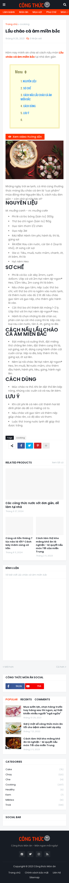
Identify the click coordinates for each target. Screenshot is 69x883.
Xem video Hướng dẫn (27, 137)
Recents (26, 699)
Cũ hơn (60, 667)
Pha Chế (51, 12)
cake (34, 769)
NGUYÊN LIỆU (29, 81)
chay (34, 775)
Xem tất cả (57, 462)
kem (34, 795)
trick (34, 805)
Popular (12, 699)
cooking (24, 24)
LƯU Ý (26, 113)
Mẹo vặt (37, 12)
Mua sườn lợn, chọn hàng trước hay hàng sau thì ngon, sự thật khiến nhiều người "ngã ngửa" (42, 710)
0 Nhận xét (36, 38)
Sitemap (34, 877)
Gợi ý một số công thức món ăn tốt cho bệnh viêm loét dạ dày (43, 725)
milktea (34, 800)
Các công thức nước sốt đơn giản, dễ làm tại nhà (32, 505)
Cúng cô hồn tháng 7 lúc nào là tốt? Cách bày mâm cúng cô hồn (19, 543)
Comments (42, 699)
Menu (19, 71)
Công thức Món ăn (45, 866)
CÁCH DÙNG (29, 106)
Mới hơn (9, 667)
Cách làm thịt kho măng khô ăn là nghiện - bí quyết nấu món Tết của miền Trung (49, 545)
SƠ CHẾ (27, 88)
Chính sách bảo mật (36, 872)
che (34, 780)
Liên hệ (57, 872)
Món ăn (23, 12)
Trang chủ (11, 24)
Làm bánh (9, 12)
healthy (34, 790)
